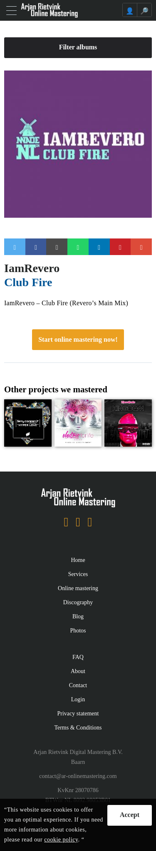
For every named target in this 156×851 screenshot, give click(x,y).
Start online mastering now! (78, 339)
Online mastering (78, 588)
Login (78, 699)
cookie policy (61, 839)
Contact (78, 685)
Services (78, 574)
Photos (78, 630)
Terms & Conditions (78, 728)
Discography (78, 602)
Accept (129, 814)
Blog (78, 616)
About (78, 671)
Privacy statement (78, 713)
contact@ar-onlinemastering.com (77, 776)
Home (78, 560)
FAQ (78, 657)
